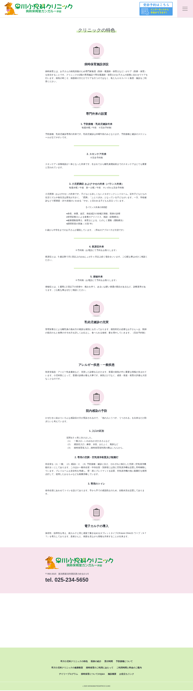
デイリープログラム (68, 675)
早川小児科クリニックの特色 (74, 662)
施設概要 (112, 675)
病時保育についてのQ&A (93, 675)
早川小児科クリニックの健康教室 (67, 668)
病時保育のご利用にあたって (99, 668)
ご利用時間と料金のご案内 (129, 668)
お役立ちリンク (126, 675)
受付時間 (108, 662)
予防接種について (124, 662)
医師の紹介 (96, 662)
